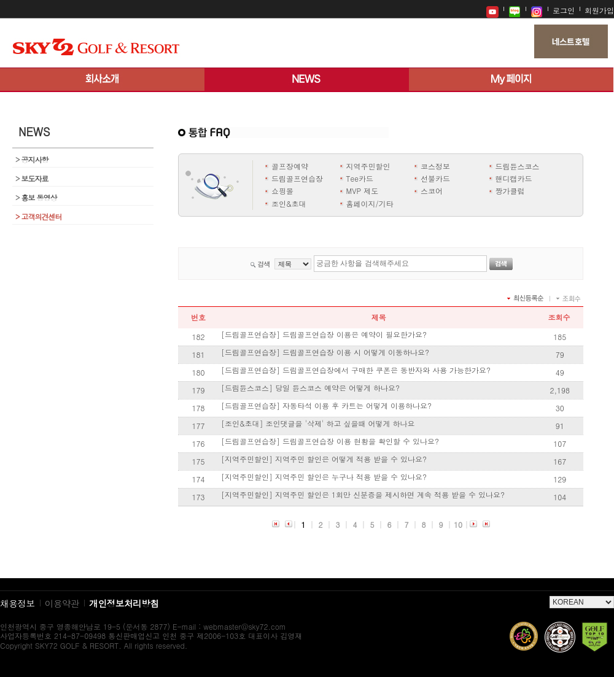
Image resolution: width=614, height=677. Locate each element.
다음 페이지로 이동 (473, 525)
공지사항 (32, 159)
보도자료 (32, 178)
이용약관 (62, 603)
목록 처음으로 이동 (275, 525)
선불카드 (435, 178)
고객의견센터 (38, 216)
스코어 (432, 190)
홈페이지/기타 (370, 203)
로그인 (564, 10)
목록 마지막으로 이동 (486, 525)
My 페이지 (511, 80)
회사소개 (102, 80)
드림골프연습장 (297, 178)
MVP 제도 (362, 190)
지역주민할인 (368, 166)
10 (458, 524)
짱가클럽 (510, 190)
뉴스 (306, 80)
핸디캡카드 (513, 178)
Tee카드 (359, 178)
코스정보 (435, 166)
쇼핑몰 (282, 190)
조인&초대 (288, 203)
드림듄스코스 (517, 166)
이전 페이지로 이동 (288, 525)
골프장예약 (289, 166)
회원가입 (599, 10)
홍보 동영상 (36, 197)
